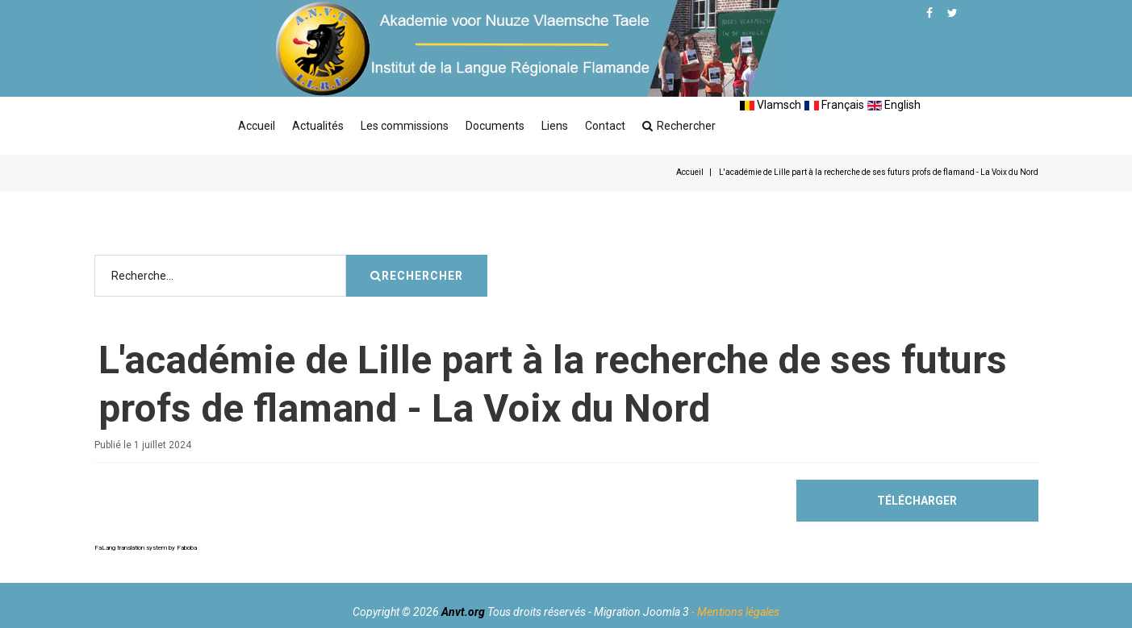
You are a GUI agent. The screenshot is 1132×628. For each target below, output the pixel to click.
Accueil (256, 125)
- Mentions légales (735, 611)
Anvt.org (463, 611)
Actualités (318, 125)
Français (834, 104)
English (894, 104)
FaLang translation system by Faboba (145, 547)
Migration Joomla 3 (641, 611)
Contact (605, 125)
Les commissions (405, 125)
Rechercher (679, 125)
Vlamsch (770, 104)
